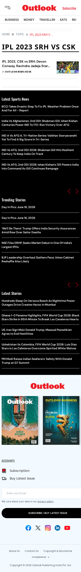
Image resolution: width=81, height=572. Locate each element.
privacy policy (45, 501)
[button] (69, 191)
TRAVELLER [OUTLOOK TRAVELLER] (47, 19)
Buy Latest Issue (22, 478)
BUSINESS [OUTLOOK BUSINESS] (12, 19)
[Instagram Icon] (48, 528)
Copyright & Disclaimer (58, 551)
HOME (6, 34)
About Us (14, 551)
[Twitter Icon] (38, 528)
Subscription (20, 470)
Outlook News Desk (18, 72)
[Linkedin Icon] (57, 528)
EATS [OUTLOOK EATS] (63, 19)
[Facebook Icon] (28, 528)
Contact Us (32, 551)
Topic (20, 34)
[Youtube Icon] (67, 528)
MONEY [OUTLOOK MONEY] (29, 19)
